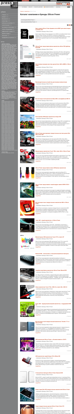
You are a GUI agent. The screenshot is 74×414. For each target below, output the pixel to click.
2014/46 (12, 130)
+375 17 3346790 (24, 403)
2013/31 (6, 117)
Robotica (3, 75)
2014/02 (3, 121)
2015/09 (9, 132)
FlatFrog (3, 54)
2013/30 (3, 117)
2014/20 (6, 124)
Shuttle (15, 76)
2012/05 (3, 101)
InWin (9, 58)
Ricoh (11, 74)
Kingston (7, 60)
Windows (9, 83)
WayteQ (7, 83)
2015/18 (12, 134)
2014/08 (9, 122)
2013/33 (12, 117)
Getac (9, 56)
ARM (8, 47)
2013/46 (3, 120)
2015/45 (9, 140)
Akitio (6, 45)
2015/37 (9, 138)
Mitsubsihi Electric (11, 64)
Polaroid (11, 72)
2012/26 (6, 105)
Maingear (12, 63)
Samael (5, 91)
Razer (9, 74)
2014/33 (9, 127)
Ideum (3, 58)
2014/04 (9, 121)
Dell (12, 51)
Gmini (5, 56)
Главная (22, 11)
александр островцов (5, 92)
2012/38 (6, 108)
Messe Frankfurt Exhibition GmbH (7, 63)
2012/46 (6, 110)
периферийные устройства (9, 37)
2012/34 (6, 107)
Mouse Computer (14, 65)
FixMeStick (13, 53)
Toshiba (8, 80)
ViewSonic (15, 82)
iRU (7, 59)
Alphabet (14, 45)
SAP (5, 76)
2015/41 (9, 139)
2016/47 (12, 150)
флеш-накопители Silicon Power (29, 21)
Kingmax (8, 88)
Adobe (10, 44)
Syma (13, 78)
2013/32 (9, 117)
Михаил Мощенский (10, 96)
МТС (9, 86)
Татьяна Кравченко (5, 98)
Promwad (12, 73)
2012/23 (9, 104)
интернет (5, 16)
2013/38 (3, 118)
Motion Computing (5, 65)
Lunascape (3, 63)
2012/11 (9, 102)
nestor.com (25, 0)
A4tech (3, 44)
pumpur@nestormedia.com (26, 407)
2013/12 (12, 112)
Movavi (3, 66)
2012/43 (9, 109)
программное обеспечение (9, 27)
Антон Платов (11, 92)
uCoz (7, 81)
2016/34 (9, 147)
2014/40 (6, 129)
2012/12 (12, 102)
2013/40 (9, 118)
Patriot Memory (11, 70)
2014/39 (3, 129)
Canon (13, 49)
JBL (13, 59)
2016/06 (12, 142)
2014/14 (3, 124)
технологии (5, 35)
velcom (14, 81)
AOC (10, 46)
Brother (10, 49)
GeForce (14, 55)
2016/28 (3, 146)
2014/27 (3, 126)
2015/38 (12, 138)
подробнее (38, 39)
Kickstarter (3, 60)
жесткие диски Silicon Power (28, 19)
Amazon (3, 46)
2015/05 (9, 131)
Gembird (3, 56)
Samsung (15, 75)
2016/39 (12, 148)
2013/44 (9, 119)
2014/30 (12, 126)
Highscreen (4, 57)
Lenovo (11, 61)
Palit (4, 70)
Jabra (9, 59)
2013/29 (12, 116)
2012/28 (12, 105)
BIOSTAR (15, 48)
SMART (3, 77)
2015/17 (9, 134)
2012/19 (9, 104)
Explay (6, 53)
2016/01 (9, 141)
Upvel (9, 81)
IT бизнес (5, 14)
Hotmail (7, 57)
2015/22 (12, 135)
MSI (10, 66)
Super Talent (8, 78)
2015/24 (6, 136)
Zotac (6, 85)
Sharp (13, 76)
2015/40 (6, 139)
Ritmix (15, 74)
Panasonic (7, 70)
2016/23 (3, 145)
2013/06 (6, 111)
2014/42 (12, 129)
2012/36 (12, 107)
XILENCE (8, 84)
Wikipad (3, 83)
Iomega (12, 58)
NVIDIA (8, 68)
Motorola (9, 65)
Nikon (8, 67)
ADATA (7, 44)
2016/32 (3, 147)
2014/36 (6, 128)
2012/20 (12, 104)
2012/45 (3, 110)
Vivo (2, 83)
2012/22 (6, 104)
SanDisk (3, 76)
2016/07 (3, 143)
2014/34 (12, 127)
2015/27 (3, 137)
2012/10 (6, 102)
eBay (7, 52)
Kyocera (12, 60)
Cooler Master (6, 50)
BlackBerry (3, 49)
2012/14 (6, 103)
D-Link (3, 51)
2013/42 (3, 119)
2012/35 (9, 107)
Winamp (6, 83)
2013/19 (9, 114)
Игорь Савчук (6, 95)
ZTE (8, 85)
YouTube (3, 85)
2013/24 (9, 115)
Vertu (6, 82)
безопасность (6, 18)
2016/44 (3, 150)
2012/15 (9, 103)
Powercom (15, 72)
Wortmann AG (13, 83)
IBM (15, 57)
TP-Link (11, 80)
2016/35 (12, 147)
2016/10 (12, 143)
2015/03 (3, 131)
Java (11, 59)
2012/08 (12, 101)
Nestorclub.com (38, 412)
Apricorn (15, 46)
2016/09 (9, 143)
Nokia (14, 67)
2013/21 (3, 115)
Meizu (15, 63)
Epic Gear (14, 87)
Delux (14, 51)
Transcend (14, 80)
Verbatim (3, 82)
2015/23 (3, 136)
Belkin (8, 48)
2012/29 (3, 106)
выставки (3, 152)
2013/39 (6, 118)
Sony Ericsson (8, 77)
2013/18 (6, 114)
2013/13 (3, 113)
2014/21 (9, 124)
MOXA (5, 66)
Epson (14, 52)
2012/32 (12, 106)
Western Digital (11, 83)
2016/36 (3, 148)
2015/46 (12, 140)
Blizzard (7, 49)
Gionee (3, 56)
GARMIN (5, 55)
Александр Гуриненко (13, 91)
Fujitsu (3, 55)
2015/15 (3, 134)
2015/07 (3, 132)
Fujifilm (13, 54)
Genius (6, 56)
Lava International (5, 61)
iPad (16, 58)
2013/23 (6, 115)
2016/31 (12, 146)
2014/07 (6, 122)
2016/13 (9, 144)
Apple (13, 46)
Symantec (3, 79)
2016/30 (9, 146)
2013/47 (6, 120)
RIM (13, 74)
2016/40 (3, 149)
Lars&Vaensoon (13, 88)
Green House (11, 56)
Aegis (16, 44)
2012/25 (3, 105)
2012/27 (9, 105)
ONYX (8, 69)
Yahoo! (11, 84)
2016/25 (9, 145)
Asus (13, 47)
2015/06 (12, 131)
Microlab (15, 63)
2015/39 (3, 139)
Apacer (9, 87)
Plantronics (9, 71)
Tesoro (6, 89)
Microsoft (5, 64)
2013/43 (6, 119)
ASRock (10, 47)
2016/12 (6, 144)
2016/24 (6, 145)
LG (5, 62)
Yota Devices (15, 84)
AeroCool (3, 45)
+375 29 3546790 (24, 405)
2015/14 (12, 133)
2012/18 (6, 104)
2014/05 (12, 121)
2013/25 (12, 115)
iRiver (5, 59)
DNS (5, 52)
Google (8, 56)
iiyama (5, 58)
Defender (9, 51)
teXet (12, 79)
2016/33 (6, 147)
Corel (10, 50)
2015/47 (3, 141)
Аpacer (10, 85)
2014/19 (3, 124)
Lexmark (3, 62)
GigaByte (14, 56)
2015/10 (12, 132)
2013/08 (12, 111)
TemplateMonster (8, 79)
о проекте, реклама (38, 6)
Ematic (12, 52)
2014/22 (12, 124)
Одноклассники (13, 86)
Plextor (12, 71)
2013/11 (9, 112)
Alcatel (8, 45)
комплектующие (7, 25)
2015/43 (3, 140)
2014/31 (3, 127)
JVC (15, 59)
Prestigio (3, 73)
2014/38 (12, 128)
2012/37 (3, 108)
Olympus (5, 69)
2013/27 (6, 116)
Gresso (15, 56)
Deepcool (5, 51)
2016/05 (9, 142)
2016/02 (12, 141)
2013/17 (3, 114)
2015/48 (6, 141)
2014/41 (9, 129)
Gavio (12, 55)
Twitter (3, 81)
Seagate (10, 76)
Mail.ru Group (8, 63)
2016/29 (6, 146)
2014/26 (12, 125)
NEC (2, 67)
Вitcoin (3, 86)
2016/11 (3, 144)
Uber (5, 81)
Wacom (4, 83)
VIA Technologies (10, 82)
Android (8, 46)
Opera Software (12, 69)
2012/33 (3, 107)
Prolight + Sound (7, 73)
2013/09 (3, 112)
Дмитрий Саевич (5, 94)
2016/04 (6, 142)
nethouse (5, 67)
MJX (15, 64)
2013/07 (9, 111)
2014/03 (6, 121)
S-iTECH (12, 75)
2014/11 (6, 123)
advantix (12, 44)
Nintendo (10, 67)
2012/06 (6, 101)
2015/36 (6, 138)
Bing (13, 48)
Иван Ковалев (10, 94)
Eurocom (3, 53)
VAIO (11, 81)
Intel (7, 58)
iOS (14, 58)
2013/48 (9, 120)
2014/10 (3, 123)
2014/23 (3, 125)
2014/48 (6, 131)
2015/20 (6, 135)
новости (30, 6)
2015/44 (6, 140)
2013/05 (3, 111)
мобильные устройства (8, 23)
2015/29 (9, 137)
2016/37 (6, 148)
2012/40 (12, 108)
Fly (5, 54)
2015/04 (6, 131)
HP (9, 57)
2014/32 (6, 127)
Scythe (7, 76)
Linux (10, 62)
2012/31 (9, 106)
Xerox (2, 84)
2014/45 (9, 130)
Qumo (7, 74)
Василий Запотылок (5, 93)
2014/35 (3, 128)
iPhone (3, 59)
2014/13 (12, 123)
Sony (5, 77)
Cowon (12, 50)
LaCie (15, 60)
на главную (24, 6)
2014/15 (6, 124)
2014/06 (3, 122)
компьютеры (6, 21)
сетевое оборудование (8, 29)
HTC (11, 57)
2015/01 (9, 131)
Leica (9, 61)
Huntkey (3, 88)
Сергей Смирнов (13, 97)
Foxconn (7, 54)
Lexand (14, 61)
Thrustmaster (4, 80)
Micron (3, 64)
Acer (5, 44)
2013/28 (9, 116)
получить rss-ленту (48, 6)
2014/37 (9, 128)
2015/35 (3, 138)
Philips (3, 71)
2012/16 (12, 103)
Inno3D (6, 88)
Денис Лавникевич (12, 93)
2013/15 (9, 113)
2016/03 (3, 142)
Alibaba (11, 45)
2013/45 (12, 119)
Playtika (3, 87)
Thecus (15, 79)
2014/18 (12, 124)
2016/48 (15, 150)
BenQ (11, 48)
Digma (3, 52)
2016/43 (12, 149)
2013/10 (6, 112)
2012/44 (12, 109)
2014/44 (6, 130)
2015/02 (12, 131)
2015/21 (9, 135)
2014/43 (3, 130)
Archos (3, 47)
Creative (15, 50)
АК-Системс (14, 85)
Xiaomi (5, 84)
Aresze (11, 87)
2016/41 (6, 149)
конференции (8, 152)
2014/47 (3, 131)
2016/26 (12, 145)
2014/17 (9, 124)
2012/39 (9, 108)
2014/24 (6, 125)
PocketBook (3, 72)
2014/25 (9, 125)
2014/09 (12, 122)
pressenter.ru (23, 409)
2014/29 (9, 126)
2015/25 (9, 136)
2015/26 (12, 136)
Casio (15, 49)
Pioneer (5, 71)
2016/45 (6, 150)
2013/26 (3, 116)
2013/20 (12, 114)
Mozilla (8, 66)
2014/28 (6, 126)
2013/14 (6, 113)
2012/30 (6, 106)
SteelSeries (3, 78)
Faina (2, 91)
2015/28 (6, 137)
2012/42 (6, 109)
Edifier (9, 52)
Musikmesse (14, 66)
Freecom (10, 54)
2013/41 (12, 118)
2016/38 (9, 148)
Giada (11, 56)
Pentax (15, 70)
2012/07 (9, 101)
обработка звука (6, 33)
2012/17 (3, 104)
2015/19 (3, 135)
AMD (5, 46)
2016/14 (12, 144)
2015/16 (6, 134)
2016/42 (9, 149)
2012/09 (3, 102)
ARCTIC (5, 47)
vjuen (8, 91)
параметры (26, 11)
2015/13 (9, 133)
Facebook (8, 53)
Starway (12, 77)
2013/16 (12, 113)
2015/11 (3, 133)
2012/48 (12, 110)
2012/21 (3, 104)
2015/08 (6, 132)
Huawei (13, 57)
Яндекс (6, 87)
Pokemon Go (8, 72)
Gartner (9, 55)
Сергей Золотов (7, 97)
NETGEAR (3, 89)
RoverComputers (7, 75)
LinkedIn (7, 62)
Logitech (13, 62)
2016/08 (6, 143)
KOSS (10, 60)
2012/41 (3, 109)
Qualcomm (3, 74)
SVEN (11, 78)
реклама (12, 152)
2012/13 (3, 103)
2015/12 (6, 133)
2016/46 (9, 150)
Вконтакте (6, 86)
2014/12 (9, 123)
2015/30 (12, 137)
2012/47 (9, 110)
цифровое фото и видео (8, 31)
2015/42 (12, 139)
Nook (6, 68)
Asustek (3, 48)
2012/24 (12, 104)
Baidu (6, 48)
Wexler (16, 83)
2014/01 (12, 120)
